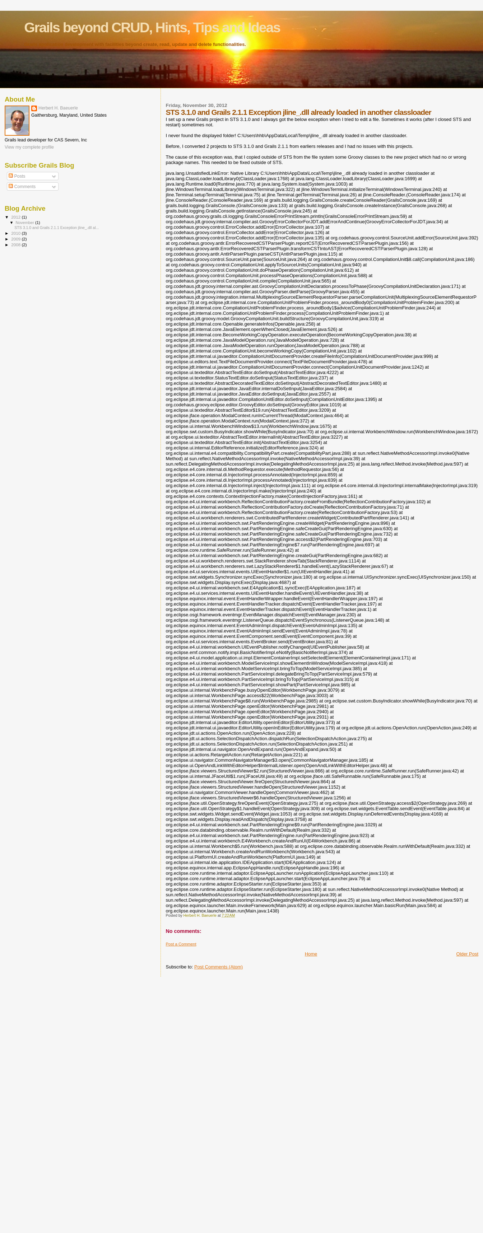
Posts (17, 176)
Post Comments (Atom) (218, 967)
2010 (16, 233)
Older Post (467, 954)
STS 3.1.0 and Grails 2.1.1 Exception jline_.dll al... (56, 227)
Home (311, 954)
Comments (22, 186)
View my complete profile (29, 147)
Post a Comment (181, 944)
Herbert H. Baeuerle (58, 108)
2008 (16, 244)
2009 (16, 239)
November (25, 222)
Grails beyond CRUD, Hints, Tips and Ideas (152, 27)
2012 (16, 217)
